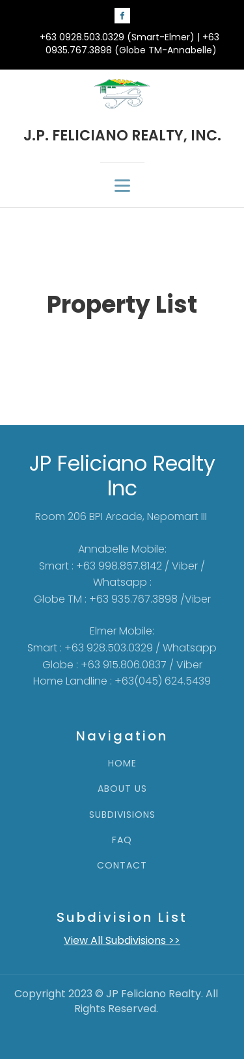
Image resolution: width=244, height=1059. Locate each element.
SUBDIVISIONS (122, 815)
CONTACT (122, 865)
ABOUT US (122, 789)
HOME (122, 763)
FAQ (122, 840)
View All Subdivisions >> (122, 940)
